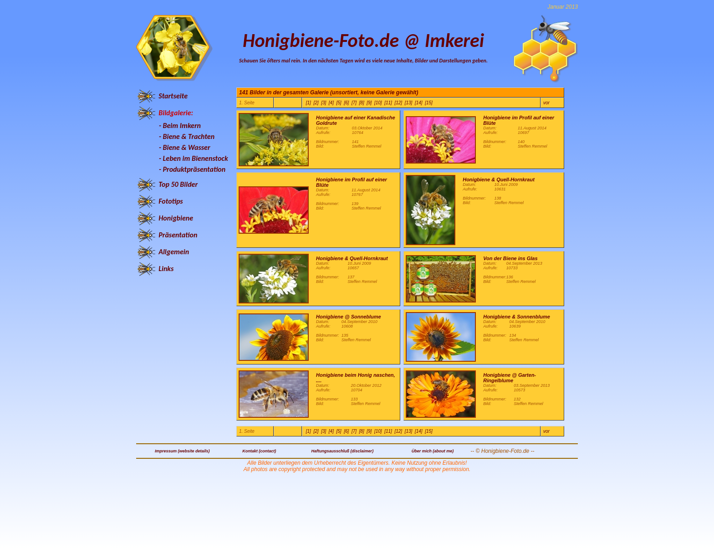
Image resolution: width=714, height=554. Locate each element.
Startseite (173, 96)
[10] (378, 102)
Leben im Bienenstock (195, 158)
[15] (429, 102)
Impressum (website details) (182, 451)
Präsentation (177, 235)
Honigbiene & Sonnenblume (516, 316)
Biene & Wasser (186, 147)
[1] (308, 102)
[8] (361, 102)
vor (546, 102)
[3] (323, 102)
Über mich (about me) (433, 451)
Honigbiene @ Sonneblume (348, 316)
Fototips (170, 201)
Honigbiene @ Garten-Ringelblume (509, 377)
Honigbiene (175, 218)
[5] (339, 102)
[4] (331, 102)
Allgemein (173, 251)
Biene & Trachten (189, 136)
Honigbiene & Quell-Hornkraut (499, 179)
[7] (354, 102)
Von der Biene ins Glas (510, 258)
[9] (369, 102)
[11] (388, 102)
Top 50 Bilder (178, 184)
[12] (398, 102)
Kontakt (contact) (259, 451)
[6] (346, 102)
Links (165, 268)
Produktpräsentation (194, 169)
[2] (315, 102)
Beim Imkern (182, 125)
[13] (409, 102)
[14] (419, 102)
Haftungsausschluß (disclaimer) (342, 451)
